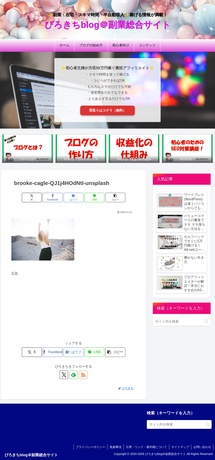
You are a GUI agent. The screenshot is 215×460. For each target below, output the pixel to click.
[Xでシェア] (32, 197)
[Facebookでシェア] (53, 197)
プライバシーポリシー (90, 447)
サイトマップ (180, 447)
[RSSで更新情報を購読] (83, 375)
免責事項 (115, 447)
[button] (115, 197)
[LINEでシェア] (94, 197)
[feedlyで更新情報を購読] (73, 375)
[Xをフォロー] (64, 375)
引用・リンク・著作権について (146, 447)
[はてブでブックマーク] (74, 197)
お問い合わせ (202, 447)
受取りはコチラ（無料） (107, 110)
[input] (181, 321)
